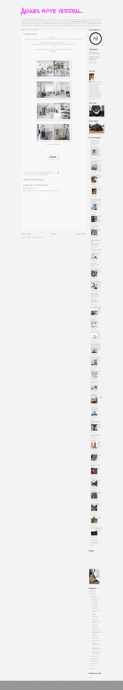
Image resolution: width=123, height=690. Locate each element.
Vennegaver (97, 25)
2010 (92, 596)
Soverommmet (58, 25)
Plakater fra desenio (95, 265)
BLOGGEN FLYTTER (99, 310)
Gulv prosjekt (51, 21)
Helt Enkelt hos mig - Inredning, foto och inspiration (96, 201)
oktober (94, 658)
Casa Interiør (99, 271)
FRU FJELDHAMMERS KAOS (95, 422)
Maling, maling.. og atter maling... (96, 652)
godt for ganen (42, 21)
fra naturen (79, 19)
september (94, 660)
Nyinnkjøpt (24, 25)
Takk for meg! (99, 373)
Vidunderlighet (94, 293)
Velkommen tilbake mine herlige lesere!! (99, 167)
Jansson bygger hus (96, 527)
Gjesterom (30, 21)
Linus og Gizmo (56, 23)
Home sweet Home (99, 348)
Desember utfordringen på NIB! (96, 644)
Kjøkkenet (46, 23)
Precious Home (95, 269)
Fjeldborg (93, 214)
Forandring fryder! (96, 630)
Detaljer (36, 19)
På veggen (44, 25)
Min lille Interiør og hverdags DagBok (95, 344)
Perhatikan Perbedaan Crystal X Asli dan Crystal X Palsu (96, 244)
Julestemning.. (95, 638)
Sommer (50, 25)
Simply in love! (99, 189)
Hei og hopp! (99, 505)
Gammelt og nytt (95, 357)
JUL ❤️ (99, 397)
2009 (92, 668)
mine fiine (93, 319)
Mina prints (99, 204)
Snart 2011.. (95, 599)
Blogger (68, 686)
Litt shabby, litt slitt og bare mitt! (96, 162)
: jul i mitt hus (99, 481)
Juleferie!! (94, 614)
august (93, 663)
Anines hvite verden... (52, 11)
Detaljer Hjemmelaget (46, 19)
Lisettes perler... (95, 140)
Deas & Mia (94, 263)
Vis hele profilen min (94, 98)
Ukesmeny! (93, 436)
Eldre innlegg (80, 234)
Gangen (23, 21)
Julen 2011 (32, 23)
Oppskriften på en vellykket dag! (95, 295)
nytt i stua (99, 359)
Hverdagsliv (75, 21)
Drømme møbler (56, 19)
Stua (66, 25)
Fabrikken (93, 440)
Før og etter (87, 19)
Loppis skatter (66, 23)
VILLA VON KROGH (96, 307)
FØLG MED (99, 230)
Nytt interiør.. (95, 602)
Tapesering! (94, 627)
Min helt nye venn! (96, 640)
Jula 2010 (25, 23)
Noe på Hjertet (94, 540)
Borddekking (28, 19)
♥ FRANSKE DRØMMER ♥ (94, 395)
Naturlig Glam (94, 542)
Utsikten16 (93, 491)
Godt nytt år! (99, 455)
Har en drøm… (94, 187)
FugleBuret (93, 478)
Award (22, 19)
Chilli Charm (94, 453)
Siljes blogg (94, 300)
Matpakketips (99, 177)
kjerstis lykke (94, 382)
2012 (92, 591)
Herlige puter (59, 21)
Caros (92, 545)
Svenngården (94, 147)
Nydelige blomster (93, 23)
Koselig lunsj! (95, 604)
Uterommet (89, 25)
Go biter (35, 21)
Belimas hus (94, 515)
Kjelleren (40, 23)
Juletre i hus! (95, 619)
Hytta (86, 21)
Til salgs (74, 25)
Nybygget (85, 23)
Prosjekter (36, 25)
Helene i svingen (95, 503)
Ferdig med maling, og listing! (96, 648)
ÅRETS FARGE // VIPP (99, 336)
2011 (92, 593)
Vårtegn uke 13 (99, 530)
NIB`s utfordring (76, 23)
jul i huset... (99, 468)
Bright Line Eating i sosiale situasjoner (95, 142)
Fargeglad (64, 19)
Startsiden (53, 234)
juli (92, 665)
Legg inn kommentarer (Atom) (35, 237)
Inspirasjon (92, 21)
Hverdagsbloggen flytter (99, 284)
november (94, 656)
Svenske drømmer (95, 435)
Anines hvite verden (96, 82)
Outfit (32, 25)
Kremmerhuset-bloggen (95, 227)
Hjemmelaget (66, 21)
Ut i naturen (81, 25)
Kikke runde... (95, 636)
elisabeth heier (94, 332)
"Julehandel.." (95, 616)
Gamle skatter (95, 19)
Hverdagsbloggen (95, 281)
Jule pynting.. (95, 625)
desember (94, 598)
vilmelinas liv (94, 408)
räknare (91, 677)
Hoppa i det (99, 493)
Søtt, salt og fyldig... (99, 426)
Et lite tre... (99, 253)
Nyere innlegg (26, 234)
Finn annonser (71, 19)
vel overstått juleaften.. (95, 607)
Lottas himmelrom (95, 175)
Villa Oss (93, 370)
